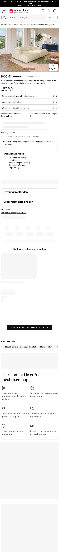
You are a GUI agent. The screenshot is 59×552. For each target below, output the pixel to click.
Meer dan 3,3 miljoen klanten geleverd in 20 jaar (15, 415)
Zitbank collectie (19, 25)
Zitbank (29, 25)
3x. (11, 132)
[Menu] (4, 9)
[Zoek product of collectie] (4, 17)
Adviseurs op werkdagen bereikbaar (42, 415)
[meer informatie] (31, 116)
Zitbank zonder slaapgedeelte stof (20, 347)
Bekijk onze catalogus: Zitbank (13, 213)
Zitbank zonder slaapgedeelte (44, 25)
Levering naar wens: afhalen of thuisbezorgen (43, 432)
